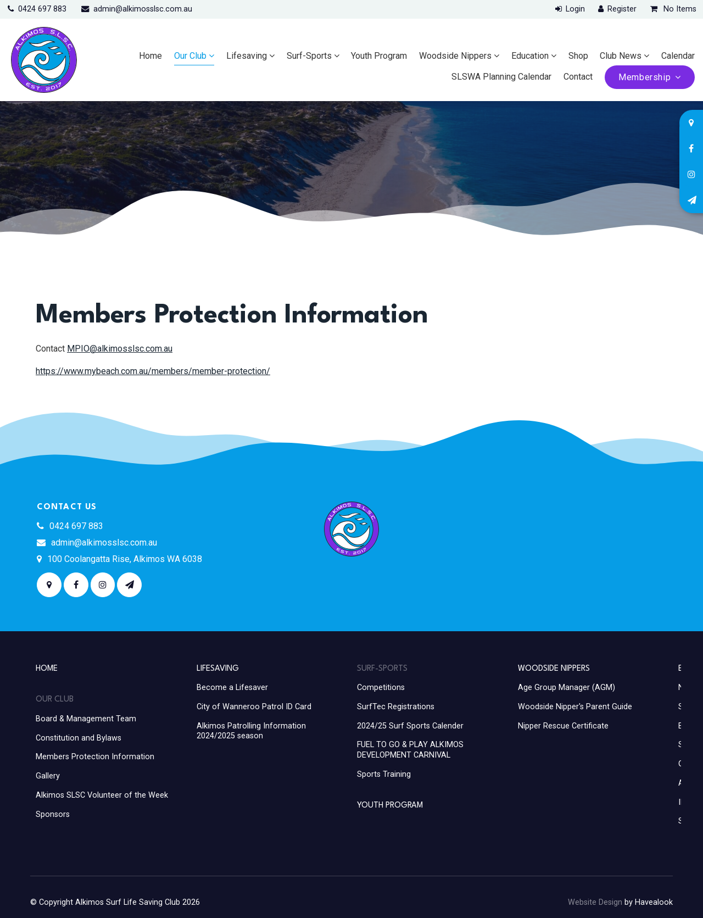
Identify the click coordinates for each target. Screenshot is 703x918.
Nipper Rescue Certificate (563, 726)
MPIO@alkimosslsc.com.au (119, 348)
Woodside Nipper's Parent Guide (575, 706)
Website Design (595, 902)
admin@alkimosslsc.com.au (142, 9)
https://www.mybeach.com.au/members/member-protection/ (153, 371)
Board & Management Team (86, 719)
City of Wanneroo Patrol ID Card (254, 706)
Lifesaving (246, 56)
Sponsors (53, 814)
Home (150, 56)
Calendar (678, 56)
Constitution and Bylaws (78, 738)
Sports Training (384, 774)
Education (530, 56)
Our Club (190, 56)
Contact (578, 76)
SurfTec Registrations (395, 706)
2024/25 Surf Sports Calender (410, 726)
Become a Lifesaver (232, 687)
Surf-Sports (309, 56)
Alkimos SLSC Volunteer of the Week (102, 795)
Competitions (381, 687)
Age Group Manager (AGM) (566, 687)
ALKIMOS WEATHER (565, 543)
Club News (620, 56)
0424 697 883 (42, 9)
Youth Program (379, 56)
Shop (578, 56)
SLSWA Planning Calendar (501, 76)
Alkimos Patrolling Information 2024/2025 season (251, 731)
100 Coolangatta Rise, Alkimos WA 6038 (124, 559)
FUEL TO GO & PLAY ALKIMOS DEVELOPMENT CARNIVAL (410, 750)
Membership (644, 77)
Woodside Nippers (455, 56)
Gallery (48, 776)
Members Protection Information (95, 756)
